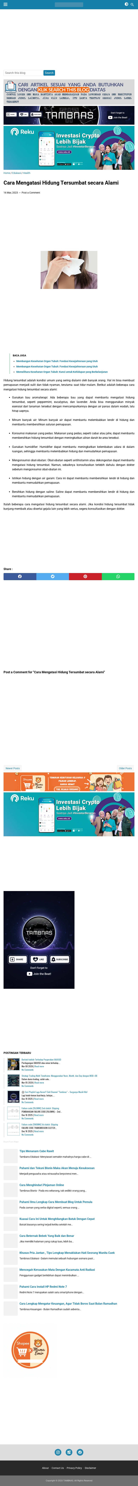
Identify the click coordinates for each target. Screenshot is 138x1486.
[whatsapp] (118, 576)
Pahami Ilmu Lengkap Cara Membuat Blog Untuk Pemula (56, 1202)
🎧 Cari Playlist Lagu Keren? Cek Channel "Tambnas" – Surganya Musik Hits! (54, 1091)
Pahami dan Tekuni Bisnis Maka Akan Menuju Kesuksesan (57, 1168)
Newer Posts (13, 768)
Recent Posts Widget (11, 1142)
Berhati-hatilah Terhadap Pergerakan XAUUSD (41, 1059)
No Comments (28, 1069)
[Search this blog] (132, 4)
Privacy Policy (74, 1468)
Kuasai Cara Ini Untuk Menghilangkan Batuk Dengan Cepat (57, 1219)
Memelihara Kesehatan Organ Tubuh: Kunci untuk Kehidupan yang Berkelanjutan (62, 371)
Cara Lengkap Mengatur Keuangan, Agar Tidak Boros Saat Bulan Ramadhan (68, 1303)
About (45, 1468)
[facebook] (20, 576)
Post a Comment (31, 192)
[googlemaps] (69, 1452)
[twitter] (52, 576)
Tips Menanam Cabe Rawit (37, 1151)
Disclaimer (90, 1468)
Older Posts (125, 768)
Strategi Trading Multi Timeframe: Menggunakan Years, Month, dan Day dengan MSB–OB (59, 1075)
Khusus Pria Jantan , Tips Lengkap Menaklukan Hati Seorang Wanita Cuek (67, 1253)
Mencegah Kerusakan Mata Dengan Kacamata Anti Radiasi (57, 1269)
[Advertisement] (69, 40)
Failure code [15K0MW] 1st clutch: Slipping (40, 1124)
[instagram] (58, 1452)
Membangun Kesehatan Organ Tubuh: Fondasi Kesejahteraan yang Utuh (57, 361)
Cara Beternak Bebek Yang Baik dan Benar (47, 1236)
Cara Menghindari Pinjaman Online (42, 1185)
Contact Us (58, 1468)
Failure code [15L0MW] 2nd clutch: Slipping (40, 1108)
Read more (39, 1066)
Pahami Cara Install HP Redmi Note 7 (43, 1286)
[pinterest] (85, 576)
